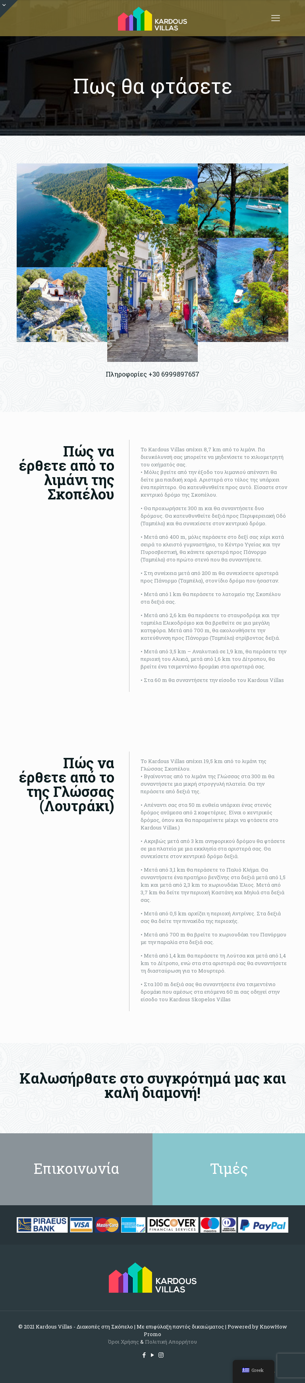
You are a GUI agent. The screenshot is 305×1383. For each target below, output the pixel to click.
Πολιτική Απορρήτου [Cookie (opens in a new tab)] (171, 1341)
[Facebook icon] (144, 1355)
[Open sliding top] (9, 9)
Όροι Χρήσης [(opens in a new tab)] (123, 1341)
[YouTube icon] (153, 1355)
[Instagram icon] (161, 1355)
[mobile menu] (275, 18)
